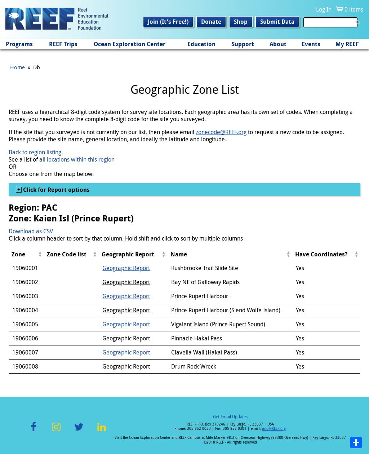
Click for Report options (56, 190)
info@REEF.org (274, 428)
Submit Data (277, 22)
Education (201, 44)
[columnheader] (26, 254)
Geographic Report (126, 268)
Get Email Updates (230, 416)
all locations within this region (77, 159)
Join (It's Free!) (168, 22)
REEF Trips (63, 44)
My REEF (347, 44)
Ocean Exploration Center (129, 44)
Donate (211, 22)
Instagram (56, 431)
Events (311, 44)
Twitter (79, 431)
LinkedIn (101, 431)
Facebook (33, 431)
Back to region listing (35, 152)
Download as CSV (31, 231)
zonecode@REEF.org (221, 132)
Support (243, 44)
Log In (324, 9)
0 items (353, 9)
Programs (19, 44)
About (278, 44)
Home (17, 67)
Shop (241, 22)
